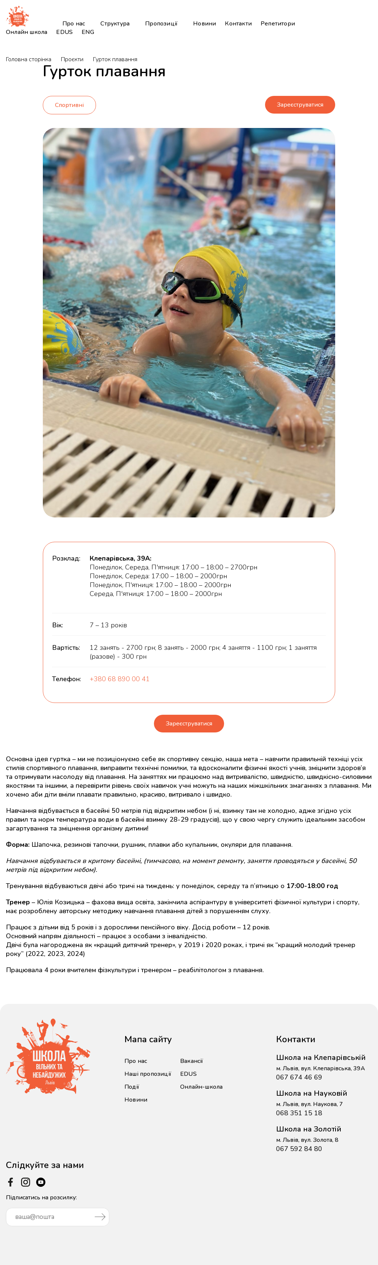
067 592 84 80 (299, 1143)
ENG (88, 32)
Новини (204, 24)
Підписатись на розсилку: (57, 1204)
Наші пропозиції (147, 1068)
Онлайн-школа (201, 1081)
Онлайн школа (26, 32)
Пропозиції (161, 24)
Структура (115, 24)
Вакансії (191, 1055)
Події (131, 1081)
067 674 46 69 (299, 1071)
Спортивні (69, 101)
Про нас (73, 24)
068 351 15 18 (299, 1107)
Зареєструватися (300, 101)
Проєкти (72, 59)
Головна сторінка (28, 59)
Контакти (238, 24)
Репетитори (278, 24)
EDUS (64, 32)
